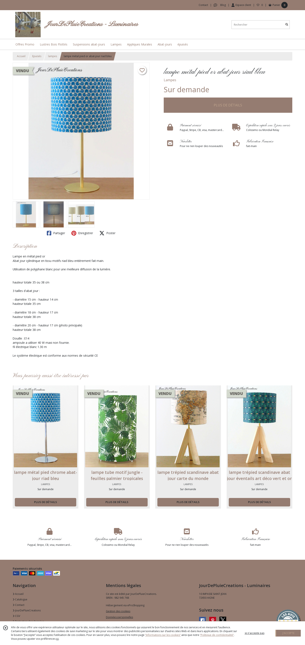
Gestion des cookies (118, 611)
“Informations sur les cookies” (163, 635)
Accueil (21, 56)
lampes (52, 56)
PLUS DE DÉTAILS (228, 105)
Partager (56, 233)
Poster (107, 233)
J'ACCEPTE (288, 633)
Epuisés (36, 56)
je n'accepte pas (254, 633)
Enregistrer (82, 233)
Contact (203, 5)
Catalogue (20, 599)
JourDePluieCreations (27, 610)
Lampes (170, 80)
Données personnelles (119, 617)
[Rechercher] (287, 25)
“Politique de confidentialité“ (217, 635)
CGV (16, 616)
